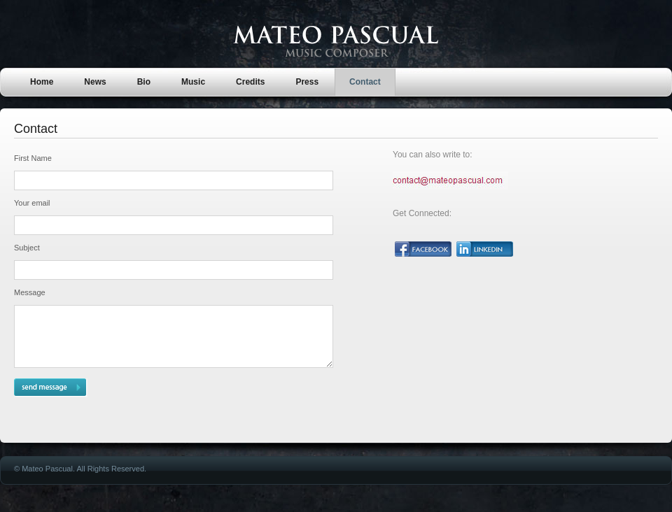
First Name (33, 158)
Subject (27, 247)
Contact (365, 82)
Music (193, 82)
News (95, 82)
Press (306, 82)
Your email (32, 203)
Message (30, 292)
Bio (143, 82)
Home (41, 82)
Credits (250, 82)
